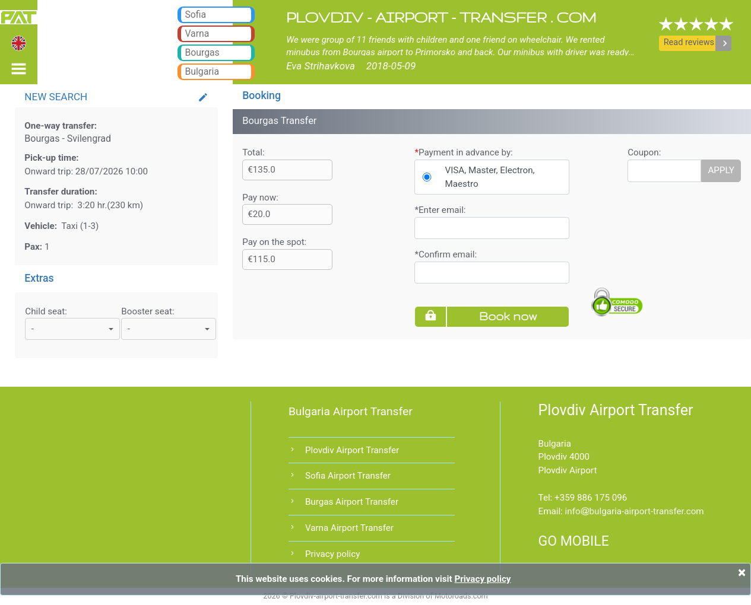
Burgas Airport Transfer (351, 501)
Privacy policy (332, 554)
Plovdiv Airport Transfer (352, 450)
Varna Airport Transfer (349, 528)
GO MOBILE (573, 541)
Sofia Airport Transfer (348, 475)
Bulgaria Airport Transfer (351, 411)
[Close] (741, 572)
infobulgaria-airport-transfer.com (634, 511)
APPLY (721, 170)
